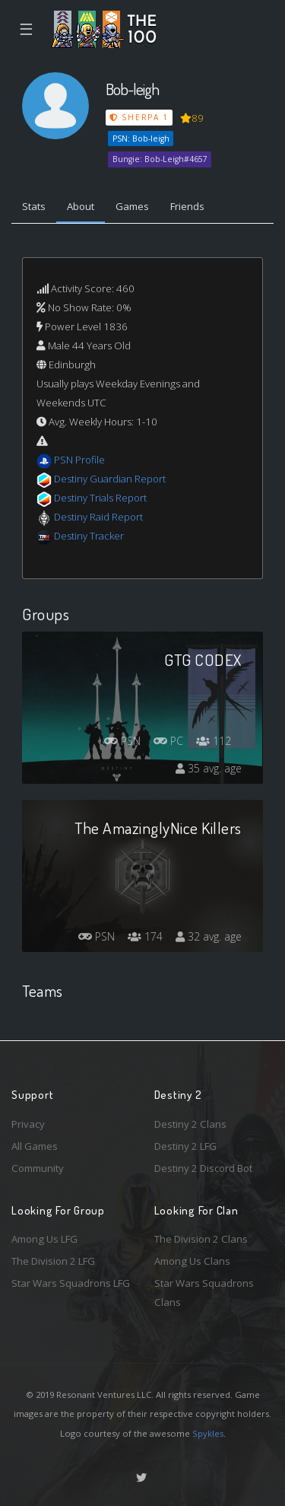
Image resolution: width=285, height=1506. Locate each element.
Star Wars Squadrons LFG (70, 1283)
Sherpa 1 (139, 117)
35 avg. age (209, 768)
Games (132, 206)
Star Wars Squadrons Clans (204, 1292)
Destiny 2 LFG (185, 1146)
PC (168, 741)
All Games (34, 1146)
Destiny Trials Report (100, 498)
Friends (187, 206)
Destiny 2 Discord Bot (203, 1168)
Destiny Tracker (89, 536)
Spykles (207, 1433)
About (80, 206)
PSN (122, 741)
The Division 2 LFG (53, 1261)
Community (37, 1168)
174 (145, 936)
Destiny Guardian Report (110, 479)
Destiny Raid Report (98, 517)
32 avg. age (209, 936)
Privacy (28, 1124)
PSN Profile (79, 459)
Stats (34, 206)
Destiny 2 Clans (190, 1124)
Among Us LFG (44, 1239)
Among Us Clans (192, 1261)
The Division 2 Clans (201, 1239)
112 (213, 741)
